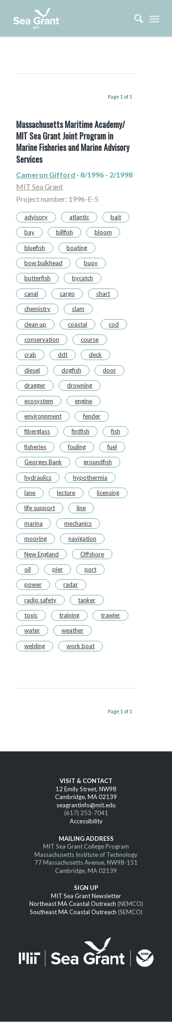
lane (29, 492)
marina (33, 523)
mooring (35, 538)
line (81, 507)
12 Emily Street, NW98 (86, 789)
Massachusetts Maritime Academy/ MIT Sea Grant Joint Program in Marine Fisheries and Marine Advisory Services (72, 141)
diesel (32, 370)
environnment (42, 416)
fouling (77, 446)
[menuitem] (134, 18)
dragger (34, 385)
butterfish (37, 278)
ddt (62, 354)
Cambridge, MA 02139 (86, 796)
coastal (77, 324)
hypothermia (90, 477)
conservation (41, 339)
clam (78, 308)
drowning (79, 385)
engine (83, 401)
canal (31, 293)
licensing (108, 492)
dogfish (71, 370)
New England (41, 554)
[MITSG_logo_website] (71, 18)
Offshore (92, 554)
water (32, 630)
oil (27, 569)
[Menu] (154, 18)
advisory (36, 217)
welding (34, 646)
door (109, 370)
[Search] (134, 18)
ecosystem (38, 401)
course (90, 339)
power (33, 584)
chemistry (37, 308)
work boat (80, 646)
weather (72, 630)
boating (77, 247)
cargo (67, 293)
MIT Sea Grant (39, 186)
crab (30, 354)
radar (70, 584)
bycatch (82, 278)
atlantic (79, 217)
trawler (110, 615)
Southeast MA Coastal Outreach (73, 912)
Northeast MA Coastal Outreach (72, 903)
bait (116, 217)
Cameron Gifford (45, 174)
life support (39, 507)
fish (115, 431)
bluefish (34, 247)
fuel (112, 446)
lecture (66, 492)
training (69, 615)
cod (114, 324)
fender (91, 416)
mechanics (78, 523)
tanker (86, 600)
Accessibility (86, 821)
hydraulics (37, 477)
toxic (31, 615)
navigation (82, 538)
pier (57, 569)
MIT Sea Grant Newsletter (86, 896)
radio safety (40, 600)
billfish (64, 232)
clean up (35, 324)
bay (29, 232)
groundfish (97, 462)
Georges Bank (43, 462)
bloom (103, 232)
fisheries (35, 446)
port (90, 569)
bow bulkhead (43, 263)
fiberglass (37, 431)
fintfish (80, 431)
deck (95, 354)
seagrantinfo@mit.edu (86, 805)
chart (103, 293)
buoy (91, 263)
